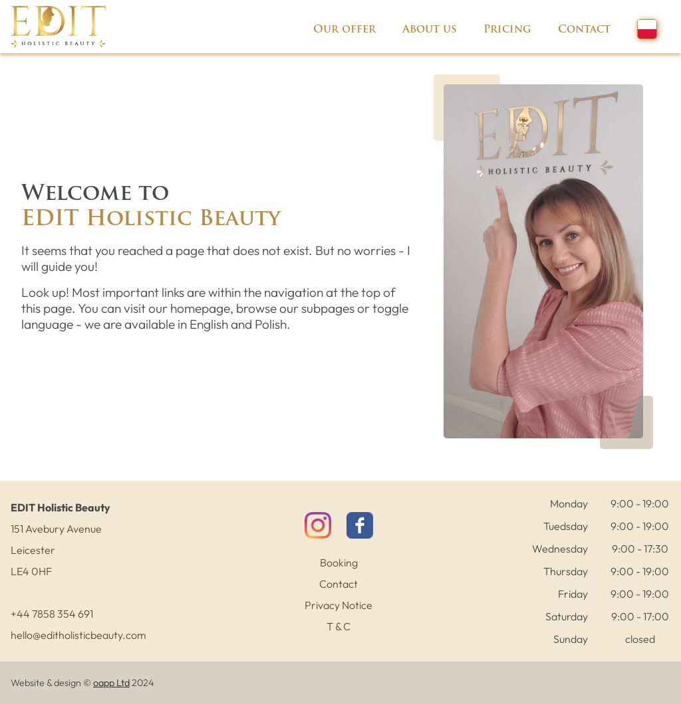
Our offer (344, 30)
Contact (584, 30)
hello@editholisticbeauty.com (78, 635)
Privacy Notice (338, 605)
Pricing (507, 30)
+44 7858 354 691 (52, 613)
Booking (339, 562)
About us (429, 30)
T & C (338, 626)
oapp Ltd (111, 683)
